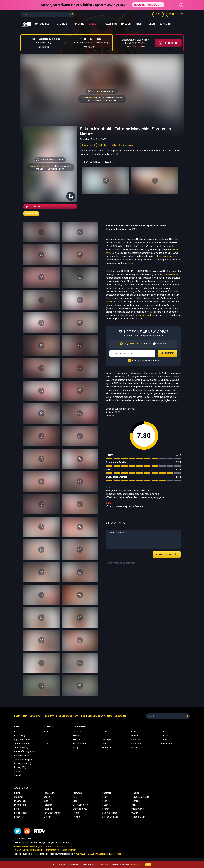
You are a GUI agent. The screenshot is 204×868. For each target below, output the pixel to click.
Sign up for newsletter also (145, 360)
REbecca (106, 804)
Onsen (164, 739)
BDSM (76, 735)
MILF (163, 731)
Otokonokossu (80, 808)
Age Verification (22, 739)
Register (92, 98)
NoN (75, 797)
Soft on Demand (110, 816)
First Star (18, 816)
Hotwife (135, 735)
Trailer (31, 213)
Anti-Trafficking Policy (25, 751)
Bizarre (76, 739)
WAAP (134, 812)
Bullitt (17, 793)
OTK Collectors (80, 804)
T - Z (45, 743)
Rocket (105, 808)
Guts (45, 801)
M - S (46, 739)
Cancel (17, 775)
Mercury (47, 816)
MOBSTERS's (112, 301)
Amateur (77, 731)
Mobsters (77, 793)
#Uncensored (127, 145)
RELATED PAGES (91, 162)
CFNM (105, 731)
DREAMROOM (171, 274)
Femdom (106, 747)
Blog (152, 24)
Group (134, 731)
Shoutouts (120, 716)
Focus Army (49, 793)
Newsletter (35, 716)
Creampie (106, 739)
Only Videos (137, 343)
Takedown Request (23, 759)
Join (171, 14)
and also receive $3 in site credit (50, 169)
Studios (63, 24)
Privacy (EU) (20, 767)
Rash (104, 801)
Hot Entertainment (52, 812)
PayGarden (100, 854)
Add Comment (166, 554)
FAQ (16, 731)
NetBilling (78, 854)
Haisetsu (47, 804)
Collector (18, 797)
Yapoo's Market (138, 816)
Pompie (76, 816)
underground (144, 315)
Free (140, 24)
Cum (104, 743)
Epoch (86, 854)
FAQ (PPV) (19, 735)
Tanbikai (135, 793)
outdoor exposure (163, 256)
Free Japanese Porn (67, 716)
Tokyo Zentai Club (140, 797)
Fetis (16, 808)
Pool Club (107, 793)
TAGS (108, 162)
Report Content (21, 755)
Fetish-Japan (20, 812)
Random (126, 24)
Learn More (135, 864)
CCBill (92, 854)
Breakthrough (79, 743)
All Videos (162, 343)
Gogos (46, 797)
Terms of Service (22, 743)
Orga (75, 801)
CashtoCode (115, 854)
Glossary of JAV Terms (100, 716)
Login (158, 14)
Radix (105, 797)
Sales (94, 23)
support (166, 24)
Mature (134, 747)
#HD (114, 145)
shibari (132, 263)
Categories (43, 24)
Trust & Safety (21, 747)
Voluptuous (166, 743)
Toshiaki (135, 801)
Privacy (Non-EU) (22, 763)
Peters (76, 812)
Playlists (110, 24)
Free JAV (49, 716)
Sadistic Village (109, 812)
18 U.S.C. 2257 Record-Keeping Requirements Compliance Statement (45, 850)
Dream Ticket (20, 801)
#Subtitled (102, 145)
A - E (45, 731)
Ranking (79, 24)
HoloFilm (47, 808)
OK (148, 864)
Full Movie (33, 206)
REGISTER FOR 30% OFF (148, 4)
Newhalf (165, 735)
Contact (18, 771)
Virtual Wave (137, 808)
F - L (45, 735)
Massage (136, 743)
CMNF (105, 735)
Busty (75, 747)
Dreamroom (87, 145)
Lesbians (136, 739)
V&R (133, 804)
